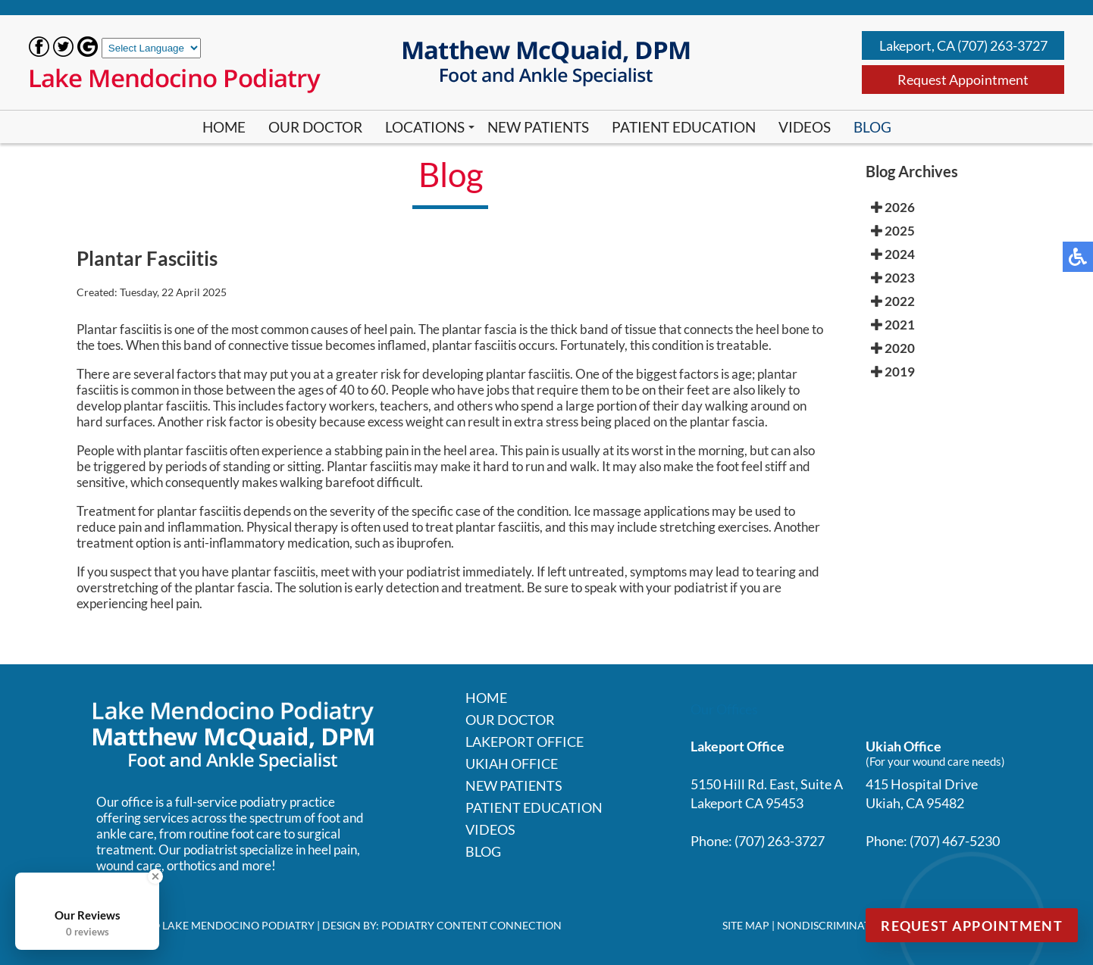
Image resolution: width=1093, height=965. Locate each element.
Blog (872, 127)
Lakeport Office (524, 741)
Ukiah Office (511, 763)
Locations (425, 127)
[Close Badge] (155, 876)
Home (224, 127)
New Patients (538, 127)
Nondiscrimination (833, 925)
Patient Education (684, 127)
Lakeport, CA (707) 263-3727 (963, 45)
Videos (804, 127)
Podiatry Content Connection (471, 925)
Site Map (745, 925)
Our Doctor (315, 127)
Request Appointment (963, 79)
